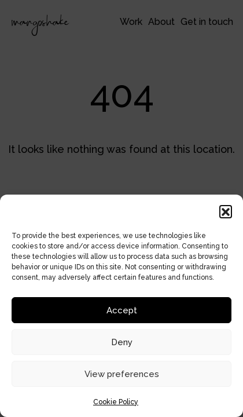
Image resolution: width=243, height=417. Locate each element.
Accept (121, 310)
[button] (225, 211)
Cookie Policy (115, 402)
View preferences (121, 374)
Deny (121, 342)
